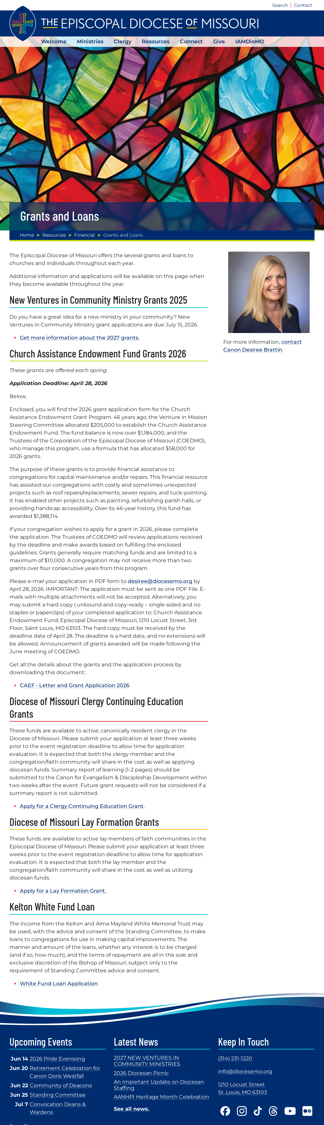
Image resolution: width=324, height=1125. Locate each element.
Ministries (90, 41)
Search (280, 5)
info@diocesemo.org (245, 1071)
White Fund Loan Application (59, 983)
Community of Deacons (61, 1085)
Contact (303, 5)
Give (219, 41)
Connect (191, 41)
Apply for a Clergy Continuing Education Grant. (82, 806)
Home (27, 235)
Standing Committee (58, 1095)
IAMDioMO (249, 41)
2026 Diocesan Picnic (141, 1073)
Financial (84, 235)
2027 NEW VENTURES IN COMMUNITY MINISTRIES (147, 1061)
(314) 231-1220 (235, 1058)
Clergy (122, 41)
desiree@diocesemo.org (160, 581)
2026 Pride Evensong (57, 1059)
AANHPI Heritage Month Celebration (161, 1097)
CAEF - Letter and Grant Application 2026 (74, 685)
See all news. (131, 1109)
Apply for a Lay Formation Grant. (63, 891)
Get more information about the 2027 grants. (80, 338)
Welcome (53, 41)
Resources (155, 41)
